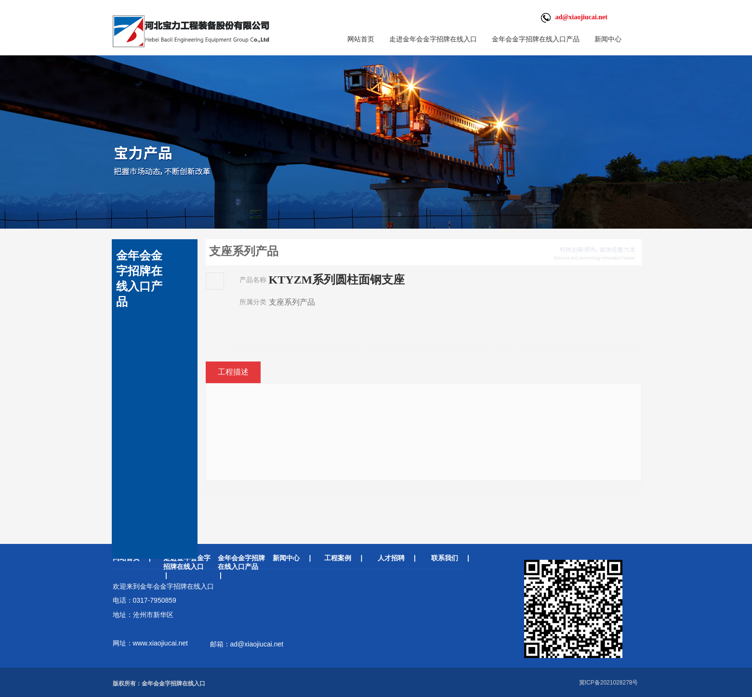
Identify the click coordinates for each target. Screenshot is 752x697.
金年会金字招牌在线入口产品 (536, 39)
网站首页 (360, 39)
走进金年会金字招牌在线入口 (433, 39)
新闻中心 (607, 39)
